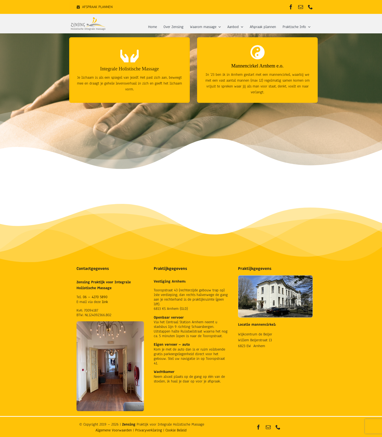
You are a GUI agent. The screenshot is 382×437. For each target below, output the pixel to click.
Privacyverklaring (148, 430)
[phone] (310, 7)
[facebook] (290, 7)
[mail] (300, 7)
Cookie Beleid (176, 430)
